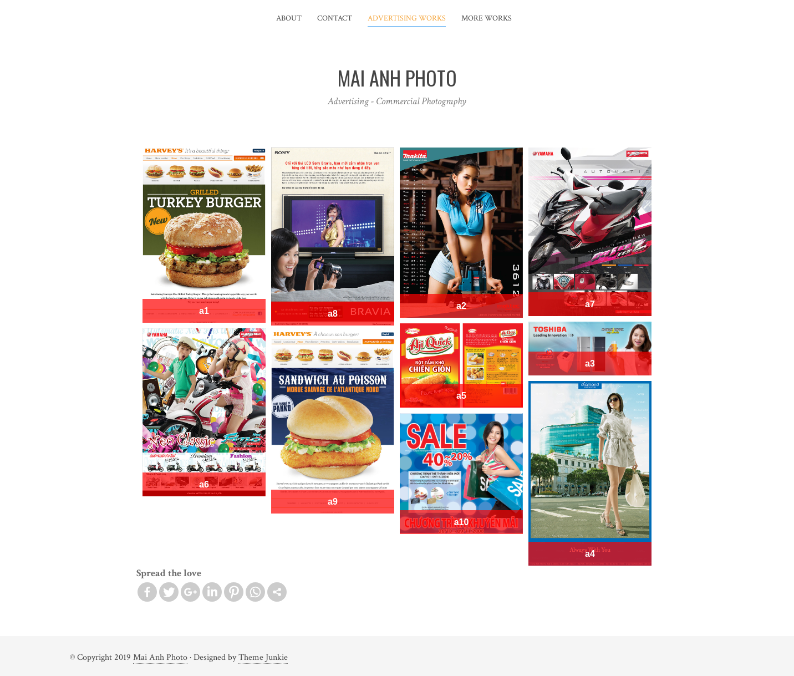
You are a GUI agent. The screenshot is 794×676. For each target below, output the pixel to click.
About (289, 18)
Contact (334, 18)
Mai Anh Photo (160, 657)
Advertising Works (407, 18)
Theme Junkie (263, 657)
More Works (486, 18)
